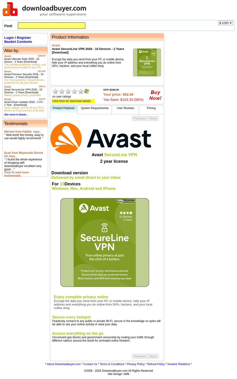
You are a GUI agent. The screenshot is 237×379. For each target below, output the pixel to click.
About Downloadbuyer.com (64, 364)
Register (24, 38)
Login (9, 38)
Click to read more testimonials (16, 174)
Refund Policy (156, 364)
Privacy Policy (136, 364)
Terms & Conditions (112, 364)
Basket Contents (18, 42)
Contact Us (90, 364)
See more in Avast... (16, 114)
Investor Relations (179, 364)
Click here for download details (71, 101)
